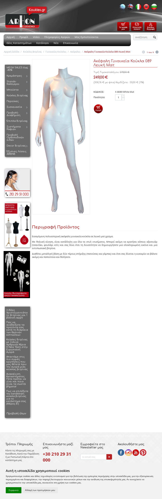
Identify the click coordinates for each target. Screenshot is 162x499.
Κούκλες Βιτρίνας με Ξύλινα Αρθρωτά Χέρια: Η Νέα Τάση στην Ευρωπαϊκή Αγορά (17, 345)
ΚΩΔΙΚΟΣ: (98, 91)
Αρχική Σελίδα (11, 51)
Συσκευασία (14, 107)
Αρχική (10, 37)
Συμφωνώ (14, 490)
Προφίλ (23, 37)
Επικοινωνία (70, 43)
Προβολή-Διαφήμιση (13, 114)
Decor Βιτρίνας (16, 146)
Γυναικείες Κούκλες (55, 51)
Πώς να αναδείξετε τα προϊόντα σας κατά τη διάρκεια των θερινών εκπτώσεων (17, 328)
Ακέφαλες (75, 51)
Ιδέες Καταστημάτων (19, 43)
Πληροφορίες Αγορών (57, 37)
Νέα (56, 43)
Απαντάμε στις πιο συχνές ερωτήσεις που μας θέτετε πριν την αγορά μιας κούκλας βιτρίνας (17, 363)
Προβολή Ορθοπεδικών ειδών (15, 137)
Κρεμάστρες (14, 76)
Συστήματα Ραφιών (14, 128)
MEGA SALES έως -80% (17, 68)
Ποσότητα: (99, 97)
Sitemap (145, 435)
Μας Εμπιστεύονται (87, 37)
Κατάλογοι (42, 43)
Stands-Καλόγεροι (13, 82)
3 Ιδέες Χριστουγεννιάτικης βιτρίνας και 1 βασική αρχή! (17, 314)
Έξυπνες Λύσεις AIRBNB (16, 152)
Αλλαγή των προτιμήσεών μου (40, 490)
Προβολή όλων (16, 413)
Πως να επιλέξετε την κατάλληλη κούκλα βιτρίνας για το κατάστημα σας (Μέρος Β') (17, 397)
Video (36, 37)
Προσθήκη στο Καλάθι (98, 108)
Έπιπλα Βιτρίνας (17, 121)
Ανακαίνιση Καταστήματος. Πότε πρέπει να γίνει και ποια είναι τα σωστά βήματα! (16, 380)
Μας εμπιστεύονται (79, 435)
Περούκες (13, 101)
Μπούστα (13, 90)
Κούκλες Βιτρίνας (32, 51)
